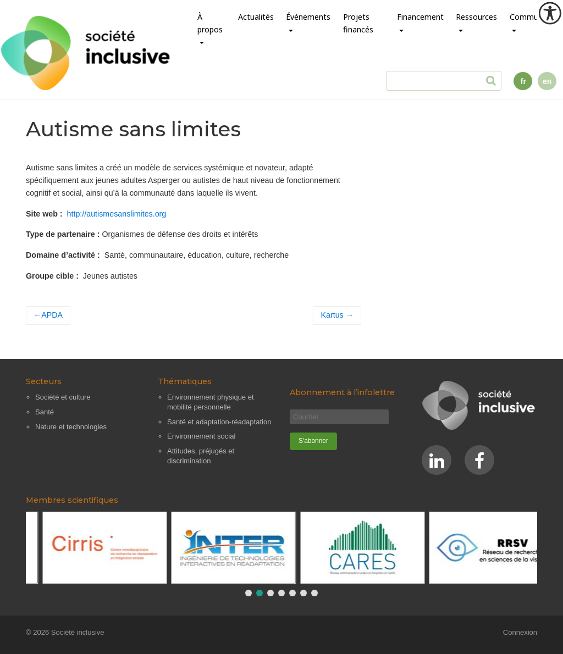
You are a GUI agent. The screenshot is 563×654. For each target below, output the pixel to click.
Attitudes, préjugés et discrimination (200, 456)
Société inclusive (77, 632)
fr (523, 81)
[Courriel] (339, 416)
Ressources (476, 17)
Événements (308, 17)
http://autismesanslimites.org (117, 213)
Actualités (256, 17)
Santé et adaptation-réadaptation (219, 422)
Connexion (520, 632)
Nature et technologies (71, 427)
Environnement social (201, 436)
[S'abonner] (313, 441)
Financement (420, 17)
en (547, 81)
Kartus (332, 315)
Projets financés (358, 23)
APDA (52, 315)
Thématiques (185, 381)
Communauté (534, 17)
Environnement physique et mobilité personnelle (210, 402)
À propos (210, 23)
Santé (44, 412)
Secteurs (44, 381)
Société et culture (62, 397)
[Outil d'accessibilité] (550, 13)
